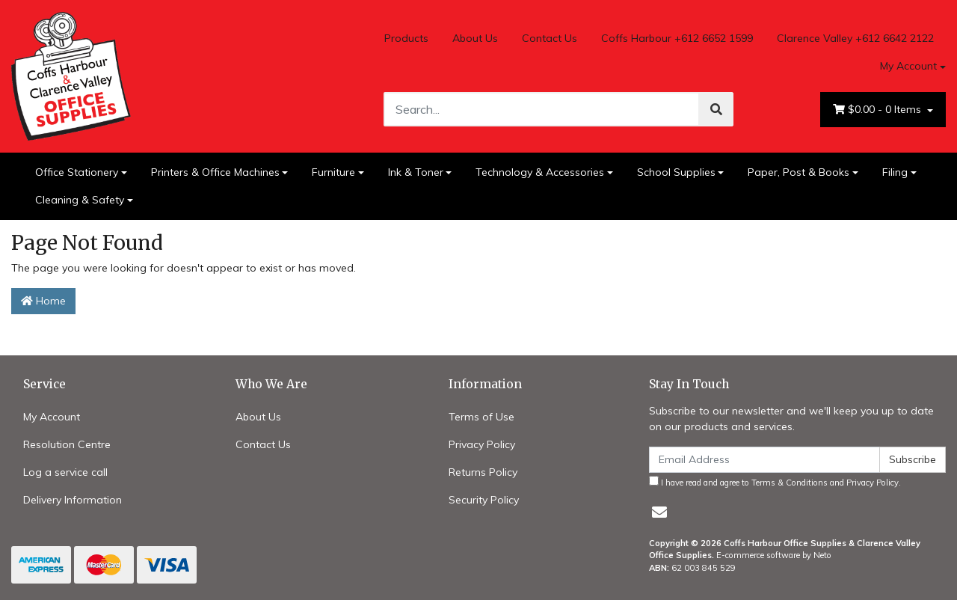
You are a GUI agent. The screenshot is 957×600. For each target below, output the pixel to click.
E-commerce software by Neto (773, 555)
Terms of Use (481, 416)
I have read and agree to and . (775, 482)
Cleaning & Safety (79, 199)
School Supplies (676, 172)
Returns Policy (483, 472)
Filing (895, 172)
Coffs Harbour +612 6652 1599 (677, 38)
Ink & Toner (415, 172)
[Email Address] (764, 460)
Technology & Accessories (540, 172)
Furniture (333, 172)
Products (406, 38)
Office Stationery (76, 172)
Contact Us (549, 38)
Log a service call (65, 472)
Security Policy (484, 499)
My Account (51, 416)
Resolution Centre (67, 444)
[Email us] (659, 512)
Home (43, 300)
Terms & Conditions (789, 482)
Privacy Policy (482, 444)
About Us (475, 38)
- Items (878, 109)
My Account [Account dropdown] (908, 66)
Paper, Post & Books (798, 172)
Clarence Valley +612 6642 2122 (855, 38)
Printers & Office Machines (215, 172)
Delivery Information (72, 499)
